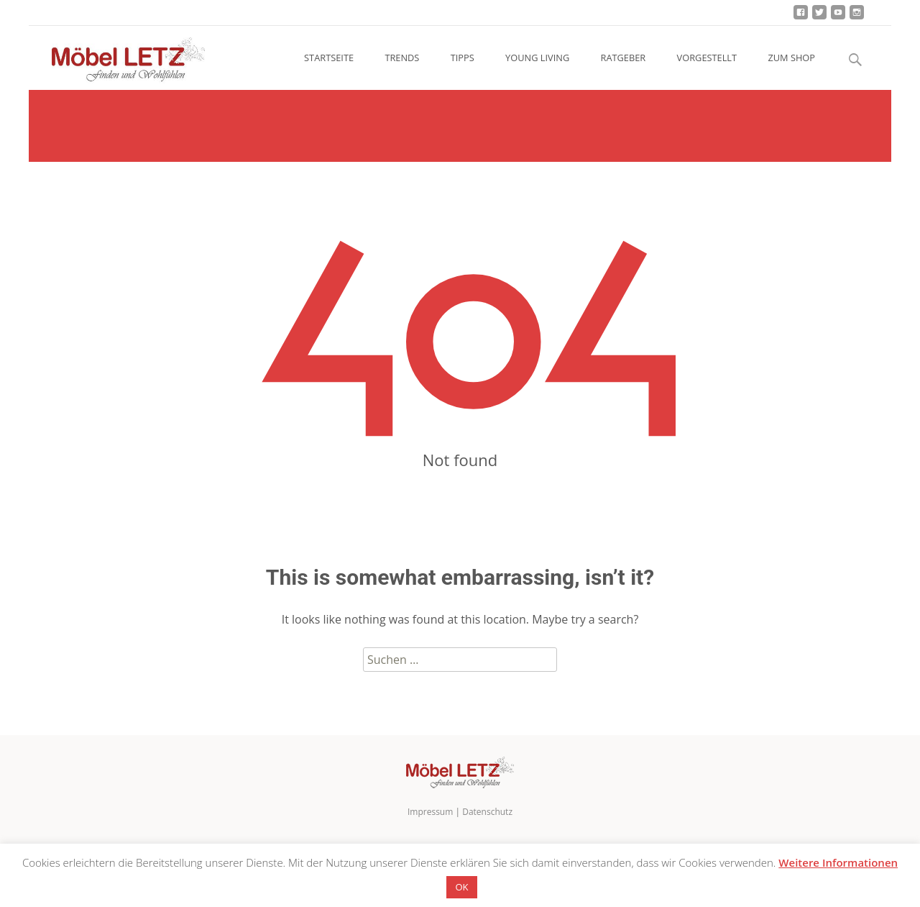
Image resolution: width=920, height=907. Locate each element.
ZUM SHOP (791, 57)
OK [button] (461, 886)
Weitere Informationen (838, 862)
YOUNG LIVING (537, 57)
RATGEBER (623, 57)
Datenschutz (487, 812)
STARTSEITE (329, 57)
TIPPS (462, 57)
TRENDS (402, 57)
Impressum (430, 812)
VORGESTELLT (707, 57)
